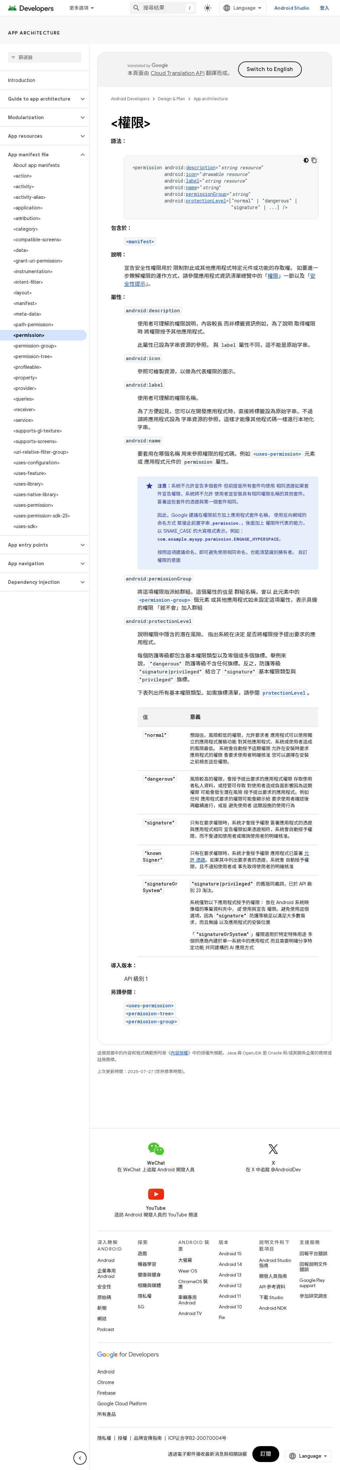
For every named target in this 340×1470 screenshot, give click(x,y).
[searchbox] (44, 57)
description (200, 167)
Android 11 (230, 1296)
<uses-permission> (277, 454)
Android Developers (130, 99)
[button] (39, 99)
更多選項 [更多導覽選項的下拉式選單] (78, 8)
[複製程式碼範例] (314, 160)
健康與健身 (149, 1275)
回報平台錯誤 (313, 1254)
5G (141, 1307)
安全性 (104, 1287)
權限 (273, 276)
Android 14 (230, 1264)
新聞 (102, 1308)
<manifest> (140, 241)
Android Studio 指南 (275, 1263)
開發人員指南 (273, 1276)
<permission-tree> (150, 1013)
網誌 (102, 1319)
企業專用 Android (106, 1273)
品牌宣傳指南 (148, 1438)
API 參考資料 (272, 1287)
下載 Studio (271, 1297)
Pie (222, 1317)
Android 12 (230, 1285)
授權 (122, 1438)
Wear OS (187, 1271)
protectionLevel (206, 200)
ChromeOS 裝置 (193, 1284)
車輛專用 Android (187, 1300)
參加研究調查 (313, 1296)
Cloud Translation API (178, 73)
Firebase (106, 1393)
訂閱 (265, 1454)
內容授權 (179, 1053)
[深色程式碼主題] (306, 160)
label (192, 181)
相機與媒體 (149, 1285)
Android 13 (230, 1275)
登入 (325, 8)
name (191, 187)
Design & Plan (171, 99)
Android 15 (230, 1254)
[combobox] (163, 8)
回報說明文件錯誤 (313, 1267)
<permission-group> (165, 600)
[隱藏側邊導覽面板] (80, 1458)
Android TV (190, 1313)
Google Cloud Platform (122, 1404)
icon (191, 174)
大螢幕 (185, 1260)
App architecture (34, 33)
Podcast (105, 1329)
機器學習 (147, 1264)
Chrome (105, 1382)
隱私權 (145, 1296)
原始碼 (104, 1297)
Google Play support (312, 1282)
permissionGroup (206, 194)
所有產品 (106, 1414)
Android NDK (273, 1308)
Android (106, 1260)
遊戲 (142, 1254)
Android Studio (291, 8)
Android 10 (230, 1307)
